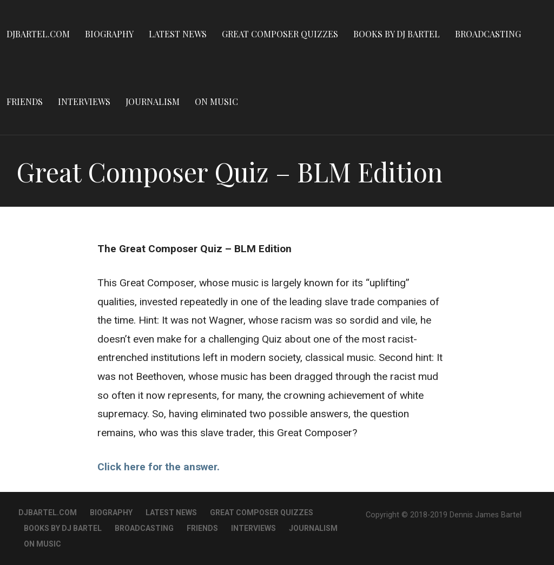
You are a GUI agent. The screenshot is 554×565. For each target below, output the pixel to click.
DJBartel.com (38, 34)
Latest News (178, 34)
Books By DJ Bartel (396, 34)
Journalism (153, 101)
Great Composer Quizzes (280, 34)
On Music (216, 101)
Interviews (84, 101)
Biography (109, 34)
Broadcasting (488, 34)
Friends (24, 101)
